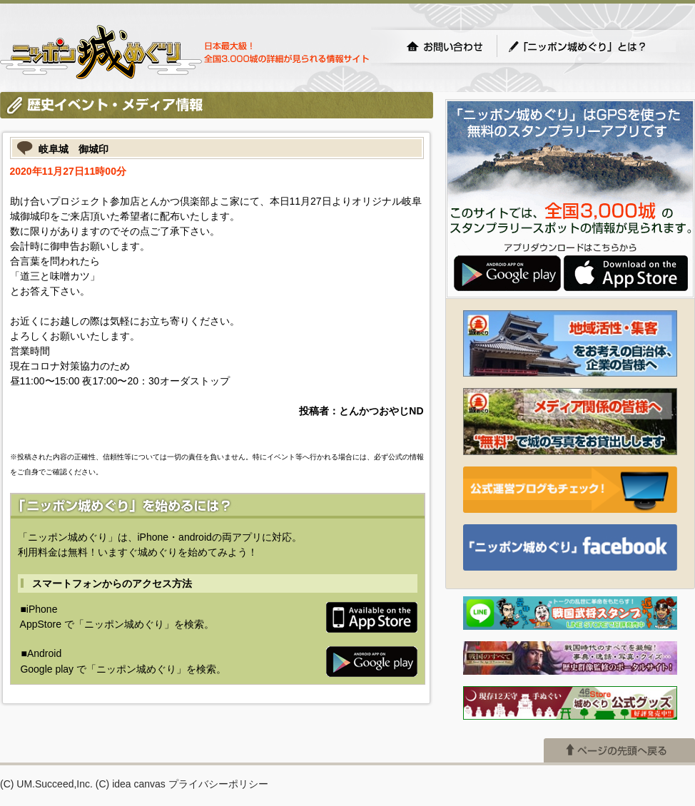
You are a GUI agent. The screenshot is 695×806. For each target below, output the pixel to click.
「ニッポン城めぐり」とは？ (591, 46)
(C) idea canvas (131, 784)
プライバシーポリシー (218, 784)
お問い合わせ (444, 46)
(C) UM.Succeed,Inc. (46, 784)
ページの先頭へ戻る (619, 750)
